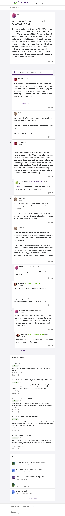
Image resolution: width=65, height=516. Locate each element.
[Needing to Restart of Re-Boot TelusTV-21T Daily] (20, 80)
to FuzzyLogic (37, 310)
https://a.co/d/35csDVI (22, 104)
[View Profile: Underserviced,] (13, 492)
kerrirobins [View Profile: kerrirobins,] (27, 486)
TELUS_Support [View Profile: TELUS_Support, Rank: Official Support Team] (23, 181)
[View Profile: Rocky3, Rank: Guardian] (15, 114)
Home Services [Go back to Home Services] (14, 7)
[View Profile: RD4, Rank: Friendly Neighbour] (14, 15)
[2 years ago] (18, 372)
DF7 (19, 187)
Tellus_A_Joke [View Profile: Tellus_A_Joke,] (28, 464)
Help (33, 506)
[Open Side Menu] (11, 2)
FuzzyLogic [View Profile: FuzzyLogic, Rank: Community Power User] (21, 283)
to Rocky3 (36, 267)
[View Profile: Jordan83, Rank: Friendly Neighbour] (15, 79)
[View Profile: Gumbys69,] (13, 470)
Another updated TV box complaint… (30, 469)
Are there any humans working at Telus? (31, 462)
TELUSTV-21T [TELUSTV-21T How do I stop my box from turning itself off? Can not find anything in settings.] (17, 363)
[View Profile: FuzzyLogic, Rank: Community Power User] (15, 284)
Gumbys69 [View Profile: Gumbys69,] (27, 472)
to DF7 (46, 181)
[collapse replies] (11, 79)
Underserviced (21, 491)
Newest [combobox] (50, 67)
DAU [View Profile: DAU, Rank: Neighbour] (13, 372)
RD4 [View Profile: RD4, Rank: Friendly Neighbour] (18, 14)
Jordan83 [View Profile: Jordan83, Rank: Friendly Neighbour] (20, 78)
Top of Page (26, 506)
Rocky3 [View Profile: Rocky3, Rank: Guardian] (20, 113)
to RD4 (46, 334)
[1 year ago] (20, 391)
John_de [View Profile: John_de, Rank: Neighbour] (14, 390)
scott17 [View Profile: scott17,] (26, 479)
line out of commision (24, 484)
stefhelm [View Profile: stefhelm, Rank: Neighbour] (14, 446)
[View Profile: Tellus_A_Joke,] (13, 463)
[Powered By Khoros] (32, 512)
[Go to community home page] (21, 2)
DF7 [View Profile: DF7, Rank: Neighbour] (19, 142)
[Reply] (51, 61)
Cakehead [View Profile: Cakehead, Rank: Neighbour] (14, 427)
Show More (21, 350)
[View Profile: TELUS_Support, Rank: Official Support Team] (16, 182)
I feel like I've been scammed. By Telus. (30, 477)
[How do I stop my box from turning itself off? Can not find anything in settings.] (33, 369)
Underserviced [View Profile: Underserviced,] (28, 493)
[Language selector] (37, 2)
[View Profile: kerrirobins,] (13, 485)
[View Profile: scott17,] (13, 477)
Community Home (15, 506)
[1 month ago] (19, 465)
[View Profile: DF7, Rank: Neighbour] (15, 143)
